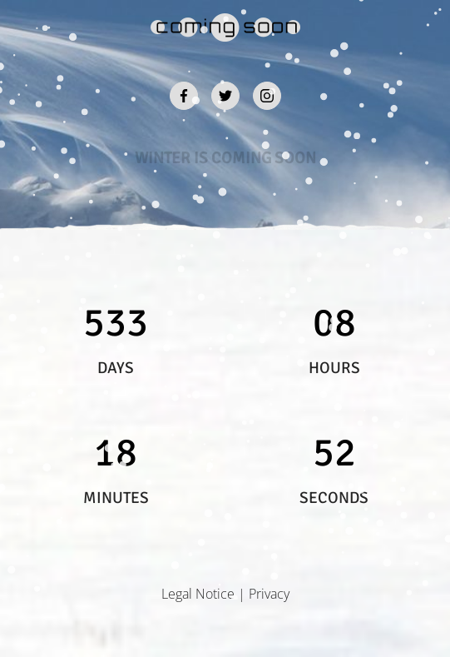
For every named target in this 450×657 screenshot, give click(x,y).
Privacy (269, 594)
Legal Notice (198, 594)
